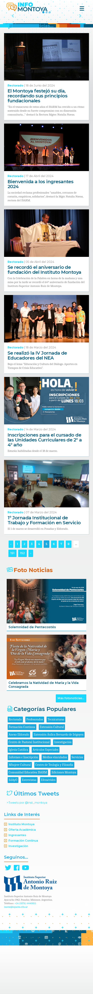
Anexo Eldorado (19, 783)
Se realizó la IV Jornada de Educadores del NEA (37, 404)
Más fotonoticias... (71, 746)
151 (12, 601)
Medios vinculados (55, 806)
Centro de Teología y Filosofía (54, 813)
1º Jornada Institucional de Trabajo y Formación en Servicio (44, 568)
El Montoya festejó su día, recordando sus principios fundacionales (37, 144)
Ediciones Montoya (63, 821)
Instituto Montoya (21, 872)
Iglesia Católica (18, 798)
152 (22, 601)
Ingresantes (17, 883)
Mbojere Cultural (20, 813)
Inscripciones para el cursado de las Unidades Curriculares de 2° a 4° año (45, 488)
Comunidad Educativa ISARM (28, 821)
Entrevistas (29, 828)
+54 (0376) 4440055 (25, 951)
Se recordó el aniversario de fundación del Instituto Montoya (44, 318)
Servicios (77, 806)
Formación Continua (22, 775)
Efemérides (48, 828)
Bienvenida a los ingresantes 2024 (40, 232)
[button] (13, 40)
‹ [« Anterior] (10, 592)
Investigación (62, 791)
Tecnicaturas (56, 768)
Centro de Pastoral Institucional (29, 791)
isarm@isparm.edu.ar (16, 955)
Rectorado (15, 134)
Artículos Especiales (46, 798)
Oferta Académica (22, 878)
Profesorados (34, 768)
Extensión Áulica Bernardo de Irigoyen (58, 783)
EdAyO (13, 828)
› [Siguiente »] (30, 601)
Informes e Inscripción (23, 806)
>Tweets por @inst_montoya (27, 851)
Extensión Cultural (52, 775)
